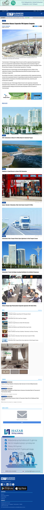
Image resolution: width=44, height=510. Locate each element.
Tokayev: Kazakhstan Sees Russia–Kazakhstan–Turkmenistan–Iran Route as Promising (23, 331)
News (3, 310)
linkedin (7, 484)
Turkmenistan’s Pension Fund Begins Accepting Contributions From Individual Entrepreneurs (20, 272)
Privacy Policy (3, 496)
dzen (13, 484)
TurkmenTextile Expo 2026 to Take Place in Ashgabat (17, 318)
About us (2, 494)
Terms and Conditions (5, 495)
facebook (2, 484)
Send (22, 422)
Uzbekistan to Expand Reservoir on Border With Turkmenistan (14, 171)
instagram (10, 484)
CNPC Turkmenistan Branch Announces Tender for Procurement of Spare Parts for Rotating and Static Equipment (20, 398)
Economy (4, 20)
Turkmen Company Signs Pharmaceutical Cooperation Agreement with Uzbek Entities (19, 305)
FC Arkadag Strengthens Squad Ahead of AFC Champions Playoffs (19, 314)
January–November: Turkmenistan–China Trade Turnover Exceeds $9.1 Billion (17, 205)
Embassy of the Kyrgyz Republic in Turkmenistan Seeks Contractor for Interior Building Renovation (19, 384)
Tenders (4, 379)
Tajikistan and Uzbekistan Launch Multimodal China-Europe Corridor (19, 327)
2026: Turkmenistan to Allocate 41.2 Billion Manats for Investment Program (17, 138)
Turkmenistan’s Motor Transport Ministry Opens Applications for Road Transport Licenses (20, 238)
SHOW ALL (40, 310)
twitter (4, 484)
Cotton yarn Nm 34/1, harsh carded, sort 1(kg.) (18, 17)
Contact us (3, 498)
